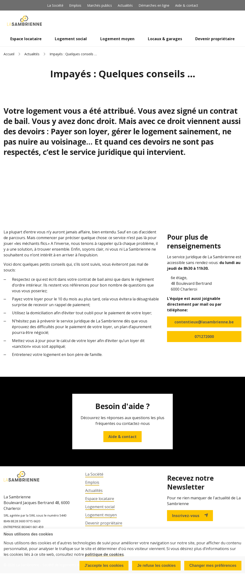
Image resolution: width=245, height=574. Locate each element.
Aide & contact (186, 5)
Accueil (9, 54)
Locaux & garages (165, 38)
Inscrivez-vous (190, 515)
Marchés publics (99, 5)
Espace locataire (26, 38)
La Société (55, 5)
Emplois (75, 5)
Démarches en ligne (154, 5)
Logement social (71, 38)
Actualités (125, 5)
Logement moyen (117, 38)
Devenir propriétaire (215, 38)
